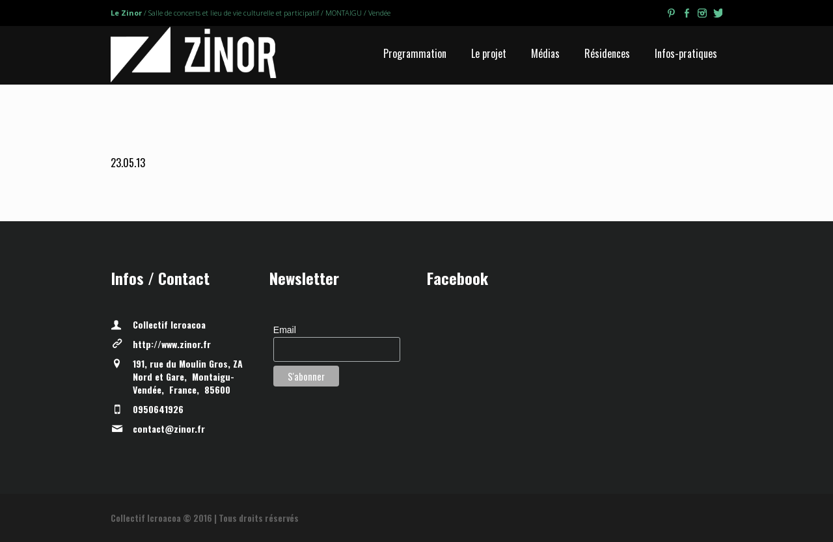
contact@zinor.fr (169, 428)
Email (284, 330)
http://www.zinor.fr (172, 344)
